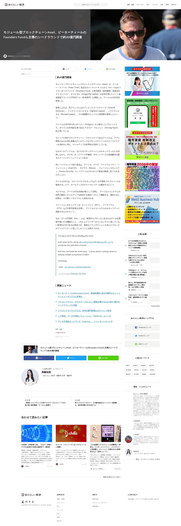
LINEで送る (112, 69)
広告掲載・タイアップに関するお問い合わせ (143, 499)
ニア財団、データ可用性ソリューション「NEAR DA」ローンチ (84, 316)
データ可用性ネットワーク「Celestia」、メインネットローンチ (85, 321)
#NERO (143, 365)
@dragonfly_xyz (104, 242)
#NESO (152, 370)
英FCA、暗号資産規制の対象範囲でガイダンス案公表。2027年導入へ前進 (137, 285)
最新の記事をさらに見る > (112, 477)
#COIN (144, 370)
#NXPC (128, 374)
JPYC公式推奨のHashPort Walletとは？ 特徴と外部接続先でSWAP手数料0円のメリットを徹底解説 (137, 244)
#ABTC (135, 365)
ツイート (89, 69)
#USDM (128, 370)
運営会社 (95, 499)
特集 (138, 250)
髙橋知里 (46, 372)
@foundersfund (86, 242)
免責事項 (95, 506)
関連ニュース (26, 74)
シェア (67, 69)
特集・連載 (130, 5)
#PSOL (136, 370)
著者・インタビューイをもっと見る (148, 459)
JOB (162, 5)
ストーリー (140, 5)
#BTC (128, 365)
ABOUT (173, 5)
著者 (167, 5)
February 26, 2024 (78, 273)
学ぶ (148, 5)
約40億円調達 (26, 69)
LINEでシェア (143, 344)
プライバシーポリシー (100, 503)
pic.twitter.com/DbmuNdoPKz (78, 267)
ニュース (155, 5)
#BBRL (144, 374)
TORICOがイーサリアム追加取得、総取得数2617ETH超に (138, 297)
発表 (61, 329)
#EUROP (152, 374)
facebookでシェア (145, 327)
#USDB (136, 374)
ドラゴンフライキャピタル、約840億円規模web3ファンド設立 (84, 310)
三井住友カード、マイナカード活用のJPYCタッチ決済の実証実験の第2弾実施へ (137, 272)
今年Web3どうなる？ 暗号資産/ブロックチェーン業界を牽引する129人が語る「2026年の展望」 (137, 259)
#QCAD (151, 365)
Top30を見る (155, 306)
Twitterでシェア (144, 336)
